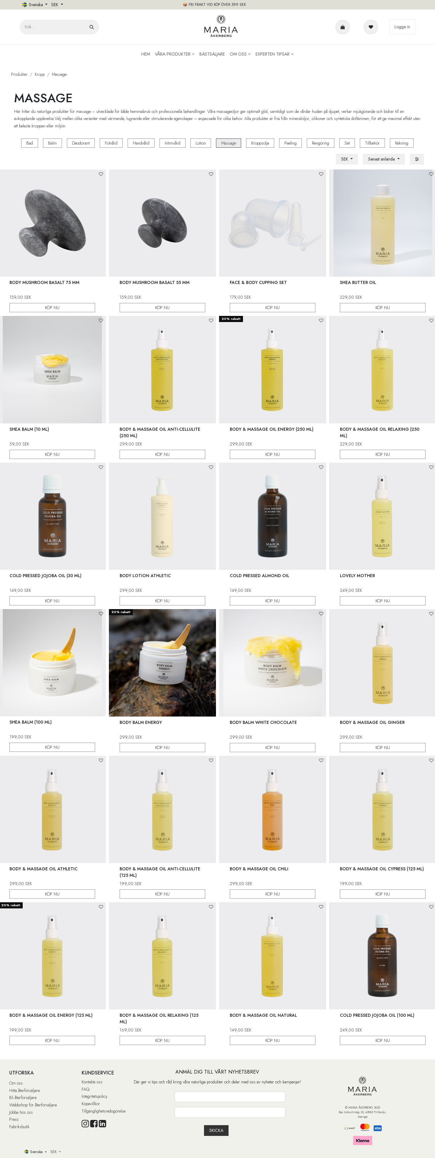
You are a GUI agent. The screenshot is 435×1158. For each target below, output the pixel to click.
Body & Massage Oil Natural (263, 1015)
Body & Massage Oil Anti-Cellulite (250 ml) (160, 432)
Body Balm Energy (141, 722)
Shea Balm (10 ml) (29, 429)
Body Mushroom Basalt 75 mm (44, 282)
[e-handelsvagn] (343, 27)
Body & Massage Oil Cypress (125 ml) (382, 869)
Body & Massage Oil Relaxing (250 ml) (379, 432)
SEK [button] (55, 5)
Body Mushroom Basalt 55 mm (155, 282)
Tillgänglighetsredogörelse (103, 1111)
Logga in (402, 27)
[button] (384, 159)
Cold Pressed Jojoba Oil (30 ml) (46, 576)
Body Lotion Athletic (145, 576)
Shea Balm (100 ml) (31, 722)
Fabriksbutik (19, 1127)
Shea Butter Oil (358, 282)
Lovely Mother (357, 576)
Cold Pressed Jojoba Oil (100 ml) (377, 1015)
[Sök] (91, 27)
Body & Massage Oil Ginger (372, 722)
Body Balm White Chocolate (263, 722)
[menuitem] (145, 54)
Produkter (19, 74)
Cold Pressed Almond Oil (259, 576)
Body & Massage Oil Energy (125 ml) (51, 1015)
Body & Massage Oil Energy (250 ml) (272, 429)
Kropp (40, 74)
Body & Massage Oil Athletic (44, 869)
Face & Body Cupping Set (258, 282)
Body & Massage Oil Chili (259, 869)
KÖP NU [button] (52, 308)
